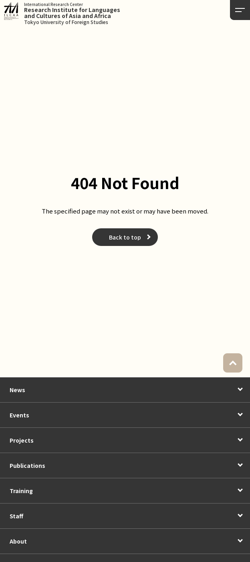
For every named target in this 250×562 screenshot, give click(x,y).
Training (21, 491)
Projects (22, 440)
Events (19, 415)
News (17, 390)
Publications (27, 465)
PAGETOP (232, 363)
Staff (16, 516)
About (18, 541)
